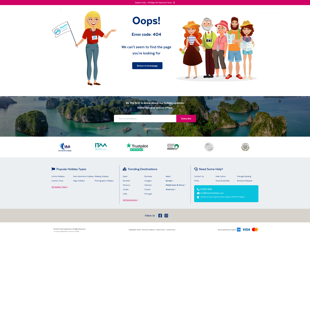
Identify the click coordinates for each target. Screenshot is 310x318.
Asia (169, 176)
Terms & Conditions (148, 229)
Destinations (48, 11)
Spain (125, 176)
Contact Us (199, 176)
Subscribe (185, 118)
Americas (171, 189)
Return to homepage (147, 65)
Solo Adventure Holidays (83, 176)
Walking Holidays (102, 176)
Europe (170, 180)
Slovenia (126, 180)
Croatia (147, 189)
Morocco (126, 184)
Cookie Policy (170, 229)
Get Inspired (226, 10)
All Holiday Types (61, 186)
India (125, 193)
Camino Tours (57, 180)
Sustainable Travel (135, 229)
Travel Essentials (223, 180)
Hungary (148, 180)
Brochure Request (244, 180)
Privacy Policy (160, 229)
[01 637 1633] (298, 12)
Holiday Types (73, 11)
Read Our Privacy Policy (155, 128)
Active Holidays (58, 176)
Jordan (126, 189)
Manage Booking (244, 176)
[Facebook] (160, 216)
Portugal (148, 193)
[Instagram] (166, 216)
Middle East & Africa (176, 184)
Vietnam (148, 184)
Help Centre (243, 10)
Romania (148, 176)
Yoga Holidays (79, 180)
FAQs (196, 180)
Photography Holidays (104, 180)
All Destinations (131, 199)
